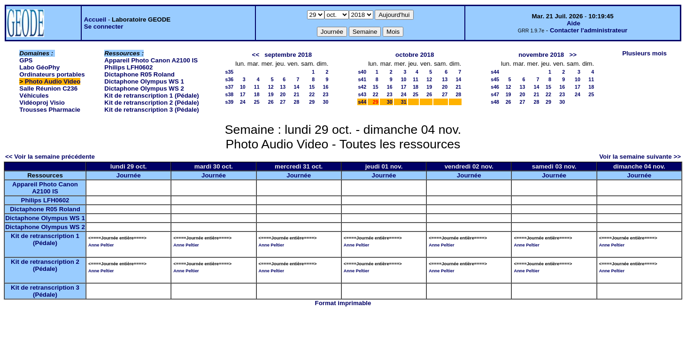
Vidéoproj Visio (42, 102)
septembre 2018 (288, 54)
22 (312, 94)
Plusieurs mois (644, 53)
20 (282, 94)
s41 (362, 79)
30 (326, 102)
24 (243, 102)
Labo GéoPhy (39, 67)
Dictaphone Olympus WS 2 (144, 88)
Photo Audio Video (52, 81)
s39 (229, 102)
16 (326, 87)
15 (312, 87)
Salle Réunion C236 (48, 88)
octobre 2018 (414, 54)
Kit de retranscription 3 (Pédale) (151, 109)
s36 (229, 79)
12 (271, 87)
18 (257, 94)
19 (271, 94)
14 (296, 87)
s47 (495, 94)
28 (296, 102)
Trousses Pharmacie (49, 109)
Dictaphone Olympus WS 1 (144, 81)
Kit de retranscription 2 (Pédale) (151, 102)
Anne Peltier (101, 245)
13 (282, 87)
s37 (229, 87)
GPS (25, 60)
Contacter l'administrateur (588, 30)
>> (573, 54)
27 (282, 102)
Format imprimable (343, 303)
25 (257, 102)
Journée (128, 175)
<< (256, 54)
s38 (229, 94)
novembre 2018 (541, 54)
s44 (362, 102)
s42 (362, 87)
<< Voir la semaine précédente (50, 156)
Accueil (95, 19)
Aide (573, 23)
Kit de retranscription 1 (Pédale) (151, 95)
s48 (495, 102)
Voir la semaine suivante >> (640, 156)
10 (243, 87)
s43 (362, 94)
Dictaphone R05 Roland (139, 74)
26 (271, 102)
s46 (495, 87)
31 (404, 102)
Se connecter (103, 26)
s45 (495, 79)
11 (257, 87)
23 (326, 94)
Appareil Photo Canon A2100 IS (151, 60)
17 (243, 94)
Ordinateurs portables (52, 74)
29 (312, 102)
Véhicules (33, 95)
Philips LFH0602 (128, 67)
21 (296, 94)
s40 (362, 72)
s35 (229, 72)
